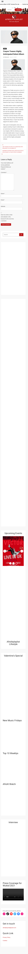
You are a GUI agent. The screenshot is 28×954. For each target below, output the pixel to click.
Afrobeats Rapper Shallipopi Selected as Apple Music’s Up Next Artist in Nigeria (12, 151)
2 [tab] (13, 563)
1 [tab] (10, 563)
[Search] (21, 234)
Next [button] (21, 551)
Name (3, 193)
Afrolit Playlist (14, 19)
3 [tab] (16, 563)
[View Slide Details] (13, 551)
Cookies (5, 940)
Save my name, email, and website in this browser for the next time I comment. (7, 217)
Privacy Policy (6, 937)
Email (3, 200)
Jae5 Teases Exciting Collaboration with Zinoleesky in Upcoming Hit (12, 147)
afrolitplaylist (6, 57)
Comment (4, 172)
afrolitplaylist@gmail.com (9, 927)
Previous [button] (4, 551)
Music (5, 48)
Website (3, 206)
